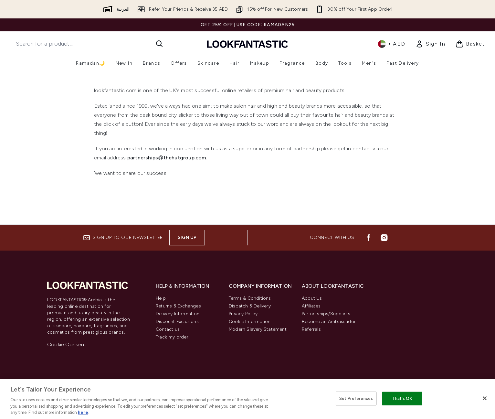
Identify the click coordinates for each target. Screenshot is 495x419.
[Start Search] (159, 44)
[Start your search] (89, 44)
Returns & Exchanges (178, 306)
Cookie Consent (66, 344)
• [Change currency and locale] (391, 44)
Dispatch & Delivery (250, 306)
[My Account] (430, 44)
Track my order (172, 337)
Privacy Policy (243, 314)
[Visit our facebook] (368, 238)
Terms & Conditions (250, 298)
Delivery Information (177, 314)
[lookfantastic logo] (247, 44)
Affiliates (311, 306)
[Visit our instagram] (384, 238)
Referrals (311, 329)
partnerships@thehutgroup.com (166, 158)
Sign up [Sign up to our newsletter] (187, 237)
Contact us (168, 329)
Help (161, 298)
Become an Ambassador (329, 321)
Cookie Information (250, 321)
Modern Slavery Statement (258, 329)
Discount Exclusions (177, 321)
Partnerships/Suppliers (326, 314)
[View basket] (470, 44)
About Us (312, 298)
